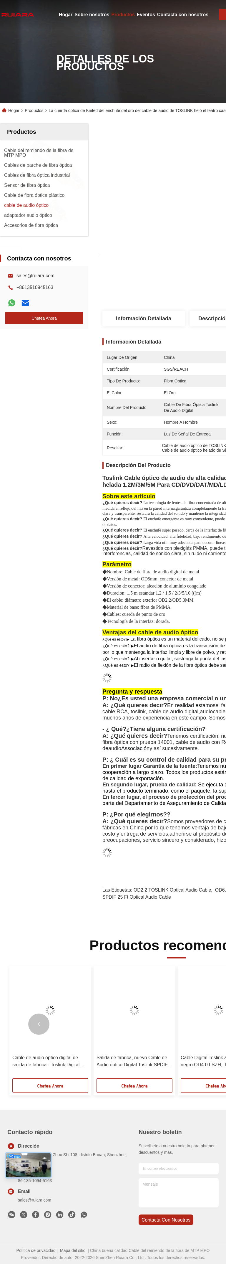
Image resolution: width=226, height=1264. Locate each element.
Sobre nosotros (91, 14)
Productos (122, 14)
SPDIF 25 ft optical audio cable (136, 897)
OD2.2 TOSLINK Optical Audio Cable (172, 889)
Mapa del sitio (72, 1250)
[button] (38, 1024)
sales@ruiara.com (35, 275)
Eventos (146, 14)
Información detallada (143, 318)
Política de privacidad (36, 1250)
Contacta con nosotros (182, 14)
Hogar (65, 14)
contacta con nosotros (166, 1219)
